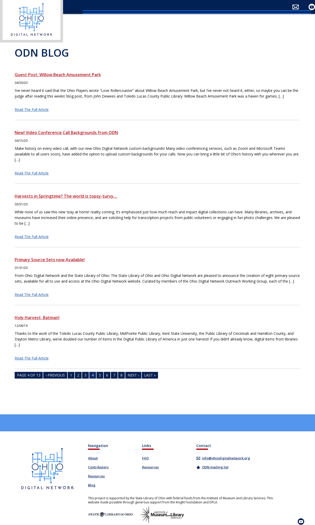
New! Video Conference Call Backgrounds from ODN (66, 132)
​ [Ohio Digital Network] (31, 21)
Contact (203, 445)
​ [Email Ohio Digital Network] (295, 7)
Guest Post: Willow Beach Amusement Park (58, 74)
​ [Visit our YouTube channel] (312, 7)
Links (146, 445)
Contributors (98, 467)
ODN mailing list (215, 467)
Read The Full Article (32, 109)
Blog (91, 485)
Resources (96, 476)
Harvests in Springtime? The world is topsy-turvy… (66, 196)
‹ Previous (55, 375)
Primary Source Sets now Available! (50, 259)
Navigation (98, 445)
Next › (133, 375)
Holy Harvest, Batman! (37, 317)
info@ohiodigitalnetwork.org (225, 458)
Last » (150, 375)
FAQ (145, 458)
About (93, 458)
